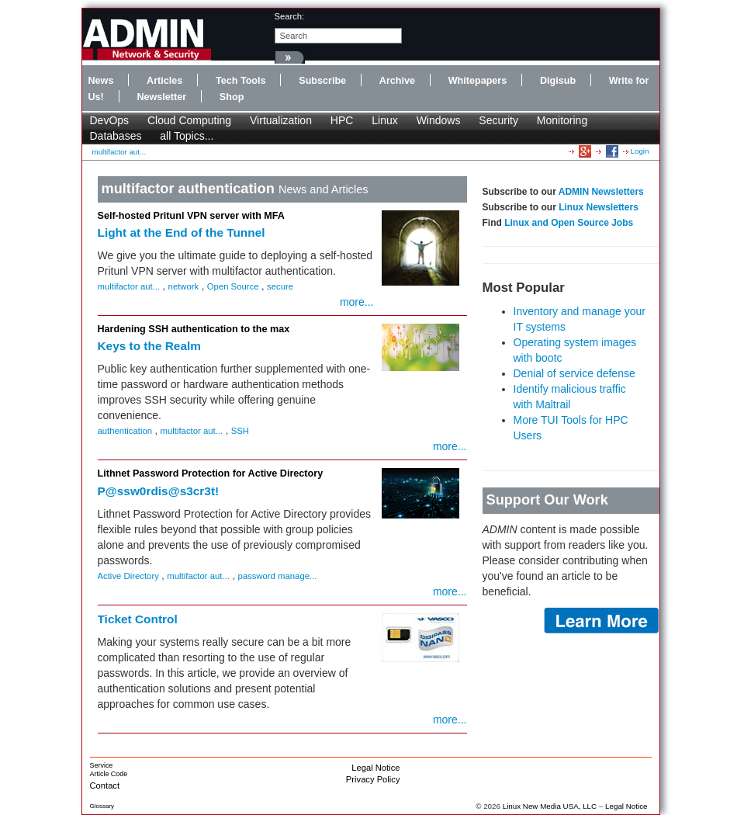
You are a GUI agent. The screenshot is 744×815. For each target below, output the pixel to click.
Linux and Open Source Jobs (568, 222)
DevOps (110, 120)
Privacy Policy (373, 779)
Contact (105, 785)
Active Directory (128, 576)
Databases (116, 136)
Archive (397, 80)
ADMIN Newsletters (601, 191)
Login (640, 151)
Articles (164, 80)
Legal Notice (375, 767)
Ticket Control (138, 619)
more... (357, 302)
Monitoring (562, 120)
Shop (232, 97)
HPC (342, 120)
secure (280, 286)
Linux (384, 120)
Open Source (233, 286)
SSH (240, 430)
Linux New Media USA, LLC (550, 806)
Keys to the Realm (149, 345)
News (101, 80)
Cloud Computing (189, 120)
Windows (439, 120)
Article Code (109, 774)
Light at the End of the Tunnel (181, 232)
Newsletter (161, 97)
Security (498, 120)
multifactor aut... (119, 151)
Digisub (558, 80)
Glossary (102, 806)
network (183, 286)
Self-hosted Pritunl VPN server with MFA (191, 215)
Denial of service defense (574, 373)
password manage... (277, 576)
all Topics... (186, 136)
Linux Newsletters (598, 207)
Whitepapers (477, 80)
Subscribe (322, 80)
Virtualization (281, 120)
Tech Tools (241, 80)
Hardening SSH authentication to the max (194, 329)
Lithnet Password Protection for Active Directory (211, 473)
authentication (125, 430)
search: (290, 16)
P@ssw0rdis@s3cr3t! (159, 491)
